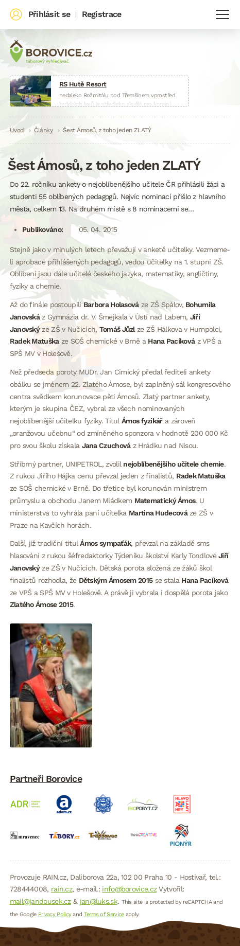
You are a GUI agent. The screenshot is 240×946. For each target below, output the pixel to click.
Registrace (102, 14)
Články (43, 130)
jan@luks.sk (98, 901)
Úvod (17, 130)
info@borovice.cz (129, 889)
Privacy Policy (54, 914)
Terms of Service (104, 914)
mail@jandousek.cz (40, 901)
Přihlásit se (49, 14)
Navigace (222, 14)
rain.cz (61, 889)
